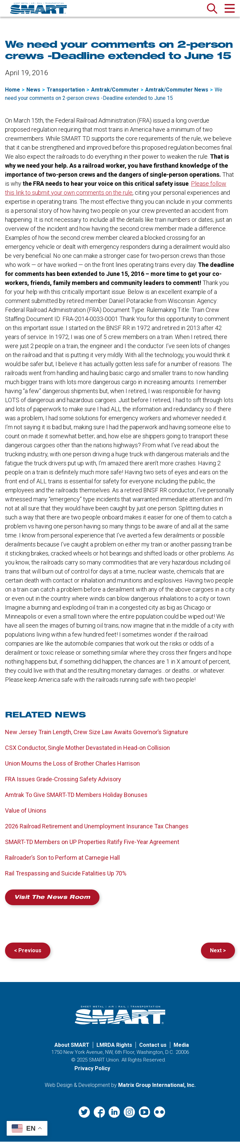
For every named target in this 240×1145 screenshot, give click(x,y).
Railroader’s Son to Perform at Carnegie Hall (62, 861)
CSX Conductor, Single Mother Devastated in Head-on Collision (87, 751)
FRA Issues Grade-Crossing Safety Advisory (63, 782)
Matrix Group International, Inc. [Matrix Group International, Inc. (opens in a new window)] (157, 1089)
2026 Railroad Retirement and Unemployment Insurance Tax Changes (97, 829)
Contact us (153, 1048)
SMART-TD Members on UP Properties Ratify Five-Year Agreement (92, 845)
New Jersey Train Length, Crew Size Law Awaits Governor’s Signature (96, 735)
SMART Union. (104, 1063)
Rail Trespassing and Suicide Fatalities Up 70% (66, 876)
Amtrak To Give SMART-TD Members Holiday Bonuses (76, 798)
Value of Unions (25, 814)
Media (181, 1048)
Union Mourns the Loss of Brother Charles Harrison (72, 767)
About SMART (71, 1048)
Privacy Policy (92, 1072)
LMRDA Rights (114, 1048)
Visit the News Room (52, 901)
